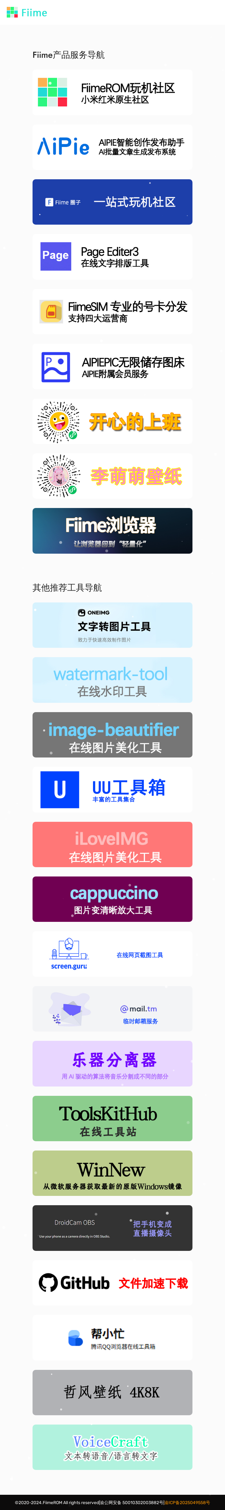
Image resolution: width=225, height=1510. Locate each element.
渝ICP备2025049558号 (187, 1502)
